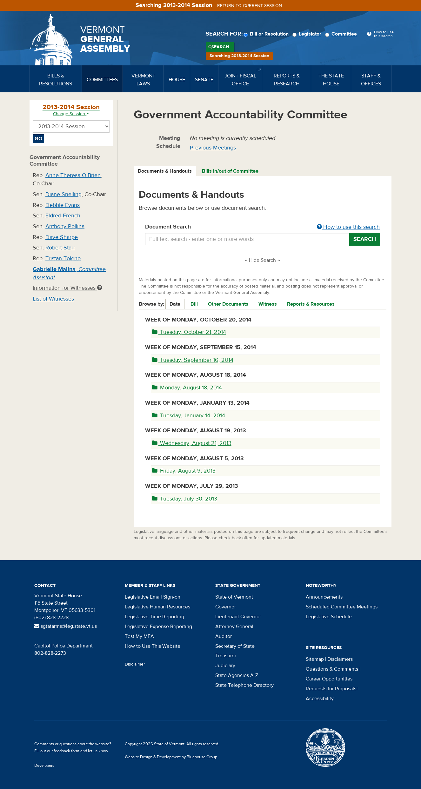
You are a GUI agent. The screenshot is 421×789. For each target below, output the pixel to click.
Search (220, 47)
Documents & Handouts (165, 171)
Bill (194, 304)
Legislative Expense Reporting (158, 626)
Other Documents (228, 304)
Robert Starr (60, 247)
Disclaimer (135, 664)
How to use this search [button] (348, 227)
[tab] (165, 171)
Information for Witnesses (67, 288)
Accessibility (320, 698)
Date (175, 304)
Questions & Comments (332, 669)
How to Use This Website (152, 646)
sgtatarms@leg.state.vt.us (65, 626)
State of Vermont (234, 597)
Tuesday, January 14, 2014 (188, 415)
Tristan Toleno (63, 258)
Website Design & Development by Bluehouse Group (171, 756)
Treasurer (225, 656)
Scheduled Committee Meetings (342, 607)
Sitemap (315, 659)
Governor (225, 607)
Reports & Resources (311, 304)
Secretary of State (235, 646)
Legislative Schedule (329, 616)
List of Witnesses (53, 298)
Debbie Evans (62, 205)
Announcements (324, 597)
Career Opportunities (329, 679)
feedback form (66, 750)
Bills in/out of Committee (230, 171)
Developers (44, 765)
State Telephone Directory (244, 685)
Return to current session (249, 6)
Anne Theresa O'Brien (73, 175)
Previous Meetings (213, 147)
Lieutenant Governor (238, 616)
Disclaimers (340, 659)
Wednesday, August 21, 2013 (191, 443)
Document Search (262, 227)
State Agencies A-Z (236, 675)
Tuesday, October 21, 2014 (189, 332)
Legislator (307, 34)
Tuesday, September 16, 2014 (192, 360)
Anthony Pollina (64, 226)
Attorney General (234, 626)
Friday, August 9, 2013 (184, 470)
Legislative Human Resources (157, 607)
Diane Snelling (63, 194)
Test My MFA (139, 636)
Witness (267, 304)
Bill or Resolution (267, 34)
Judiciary (225, 665)
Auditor (223, 636)
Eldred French (62, 215)
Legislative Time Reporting (154, 616)
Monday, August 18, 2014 (187, 387)
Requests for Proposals (331, 689)
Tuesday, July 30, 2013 (184, 498)
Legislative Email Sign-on (152, 597)
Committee (342, 34)
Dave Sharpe (61, 237)
